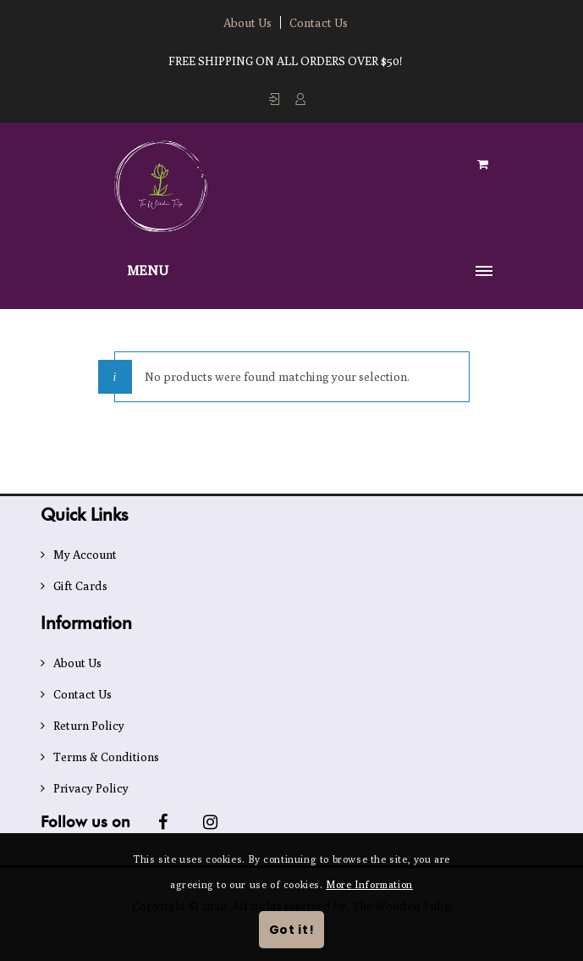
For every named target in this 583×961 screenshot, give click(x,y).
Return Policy (88, 725)
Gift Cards (80, 586)
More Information (369, 884)
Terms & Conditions (106, 757)
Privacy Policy (91, 788)
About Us (247, 23)
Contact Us (318, 23)
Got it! (292, 929)
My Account (85, 554)
